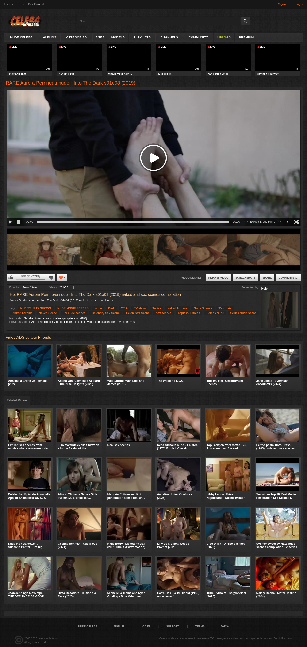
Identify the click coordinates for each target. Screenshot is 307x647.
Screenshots (245, 277)
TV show (140, 308)
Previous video (19, 322)
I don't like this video (51, 277)
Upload (224, 37)
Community (198, 37)
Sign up (282, 4)
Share (267, 277)
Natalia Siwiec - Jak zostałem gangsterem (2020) (55, 318)
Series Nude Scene (243, 313)
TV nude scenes (74, 313)
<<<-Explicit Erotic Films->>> (262, 221)
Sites (100, 37)
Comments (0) (288, 277)
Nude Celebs (21, 37)
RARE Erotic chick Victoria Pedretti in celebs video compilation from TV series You (82, 322)
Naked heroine (23, 313)
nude (98, 308)
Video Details (191, 277)
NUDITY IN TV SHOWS (35, 308)
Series (156, 308)
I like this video (11, 277)
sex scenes (163, 313)
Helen (265, 288)
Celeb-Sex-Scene (137, 313)
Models (118, 37)
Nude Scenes (203, 308)
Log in (299, 4)
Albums (49, 37)
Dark (111, 308)
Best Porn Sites (37, 4)
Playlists (142, 37)
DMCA (225, 626)
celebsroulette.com (49, 638)
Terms (200, 626)
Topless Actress (189, 313)
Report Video (218, 277)
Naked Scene (48, 313)
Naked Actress (177, 308)
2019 (124, 308)
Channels (169, 37)
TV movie (224, 308)
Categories (76, 37)
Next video (16, 318)
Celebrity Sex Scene (106, 313)
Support (172, 626)
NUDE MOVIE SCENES (73, 308)
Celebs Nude (215, 313)
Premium (246, 37)
